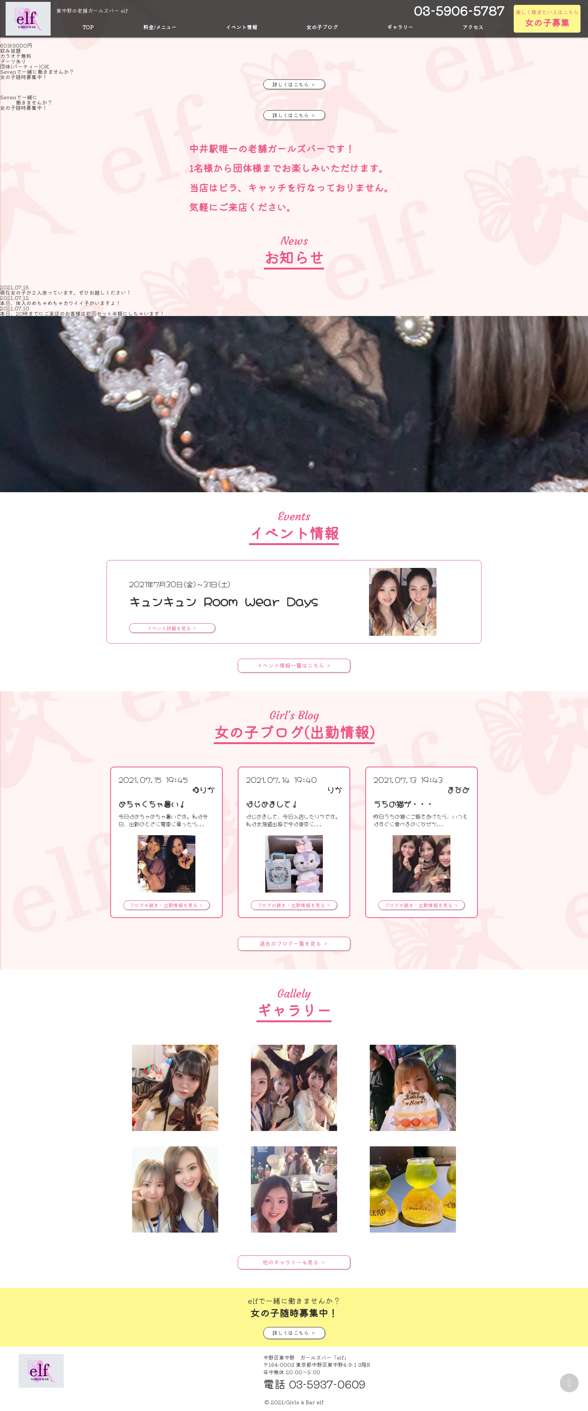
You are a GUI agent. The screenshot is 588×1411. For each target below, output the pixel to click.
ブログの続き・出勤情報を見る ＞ (166, 904)
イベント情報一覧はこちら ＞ (294, 665)
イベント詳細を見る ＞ (172, 628)
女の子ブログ (322, 27)
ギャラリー (400, 27)
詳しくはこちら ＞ (294, 84)
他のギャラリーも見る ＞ (294, 1261)
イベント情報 (241, 27)
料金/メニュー (160, 27)
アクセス (472, 27)
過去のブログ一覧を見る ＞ (294, 943)
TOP (88, 27)
